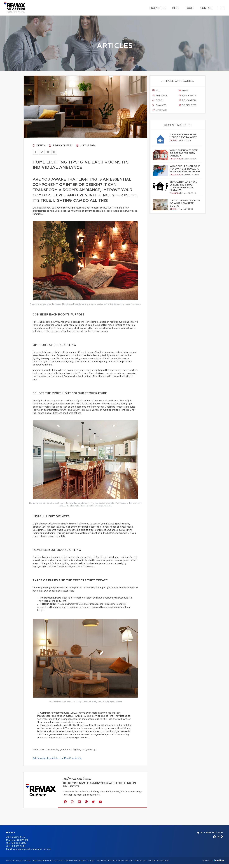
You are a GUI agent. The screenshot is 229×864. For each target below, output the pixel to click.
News (183, 90)
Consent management (158, 861)
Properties (157, 8)
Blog (175, 8)
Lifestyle (159, 110)
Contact (206, 8)
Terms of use (140, 861)
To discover (187, 105)
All (156, 90)
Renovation (187, 100)
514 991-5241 (18, 846)
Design (39, 146)
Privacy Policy (125, 861)
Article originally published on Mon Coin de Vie (57, 758)
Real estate (187, 95)
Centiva (219, 860)
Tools (189, 8)
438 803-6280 (18, 843)
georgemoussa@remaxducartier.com (32, 849)
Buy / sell (160, 95)
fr (222, 8)
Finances (159, 105)
